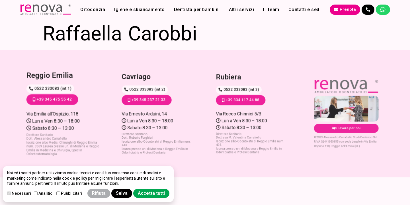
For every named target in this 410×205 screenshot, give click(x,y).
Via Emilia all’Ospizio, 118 (54, 114)
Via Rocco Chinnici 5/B (242, 114)
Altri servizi (241, 9)
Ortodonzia (92, 9)
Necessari (19, 193)
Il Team (271, 9)
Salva (122, 193)
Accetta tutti (151, 193)
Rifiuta (99, 193)
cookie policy (74, 178)
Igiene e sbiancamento (139, 9)
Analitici (44, 193)
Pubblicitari (69, 193)
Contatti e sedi (304, 9)
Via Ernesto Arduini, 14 (148, 114)
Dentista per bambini (197, 9)
